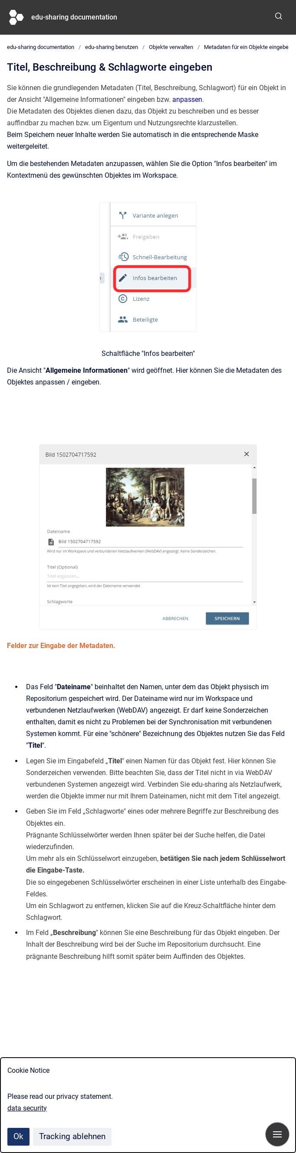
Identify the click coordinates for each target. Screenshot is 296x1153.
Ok (18, 1136)
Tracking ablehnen (72, 1136)
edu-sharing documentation (74, 17)
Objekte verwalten (171, 47)
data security (27, 1108)
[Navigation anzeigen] (277, 1134)
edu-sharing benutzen (111, 47)
